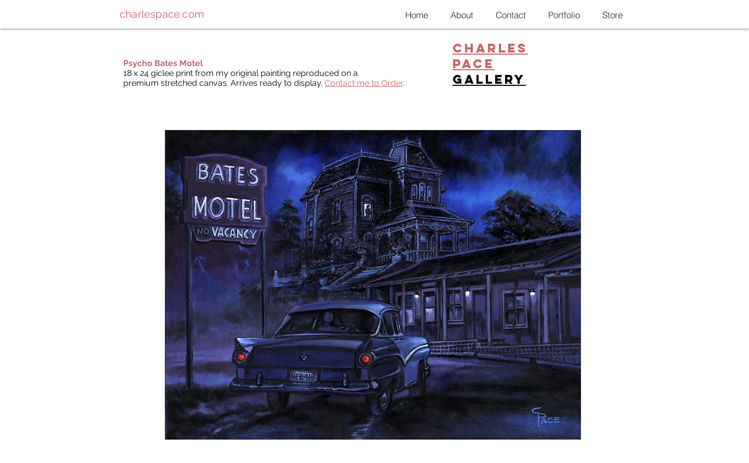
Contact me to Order (364, 83)
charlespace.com (162, 14)
